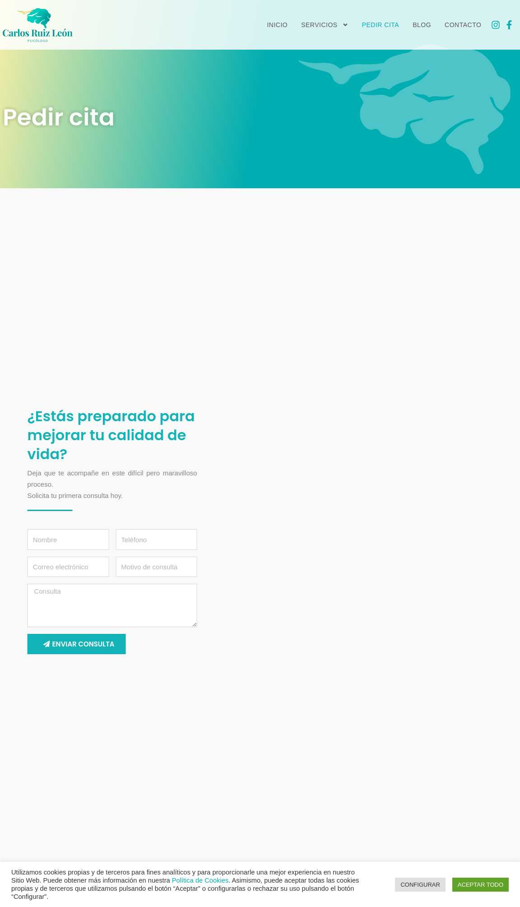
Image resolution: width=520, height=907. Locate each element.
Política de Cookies (200, 880)
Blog (422, 24)
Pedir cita (380, 24)
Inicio (277, 24)
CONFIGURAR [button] (420, 884)
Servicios (324, 25)
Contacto (463, 24)
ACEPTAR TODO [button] (480, 884)
